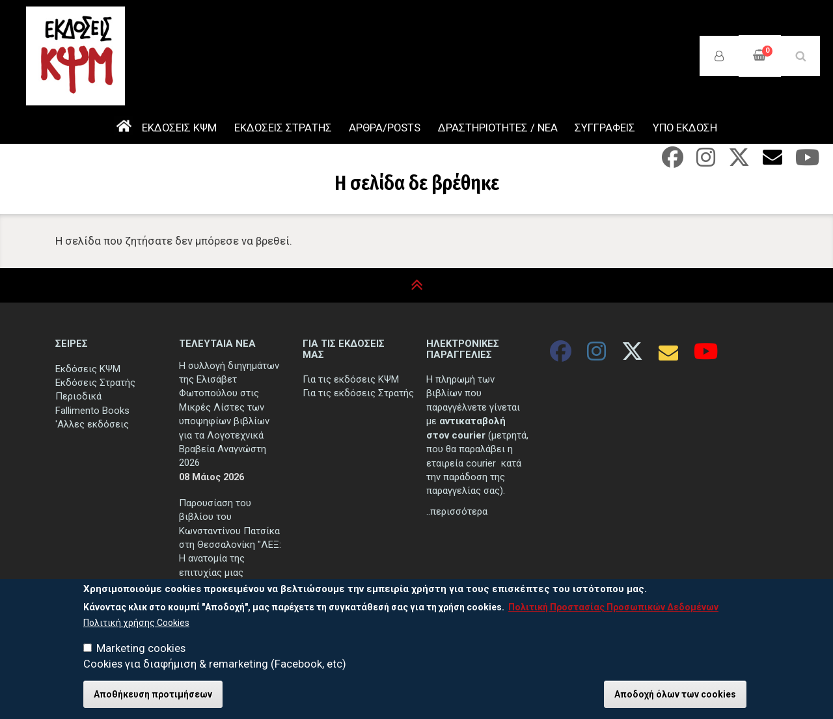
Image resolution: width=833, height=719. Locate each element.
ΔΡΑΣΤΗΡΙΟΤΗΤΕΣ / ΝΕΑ (498, 128)
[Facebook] (672, 162)
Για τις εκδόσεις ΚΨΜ (351, 379)
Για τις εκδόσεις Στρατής (358, 393)
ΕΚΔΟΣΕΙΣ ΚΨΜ (179, 128)
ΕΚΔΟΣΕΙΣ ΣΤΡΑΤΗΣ (283, 128)
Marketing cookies (140, 651)
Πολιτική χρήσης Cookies (136, 624)
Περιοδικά (78, 396)
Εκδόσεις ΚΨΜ (87, 369)
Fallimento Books (92, 410)
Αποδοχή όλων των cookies (675, 697)
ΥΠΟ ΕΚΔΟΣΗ (685, 128)
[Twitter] (739, 162)
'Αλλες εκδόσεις (92, 424)
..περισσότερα (456, 511)
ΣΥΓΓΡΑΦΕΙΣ (605, 128)
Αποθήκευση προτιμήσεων (153, 697)
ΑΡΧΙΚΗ (123, 128)
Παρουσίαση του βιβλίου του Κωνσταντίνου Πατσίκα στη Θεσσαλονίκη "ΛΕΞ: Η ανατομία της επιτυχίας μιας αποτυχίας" (230, 545)
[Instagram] (705, 162)
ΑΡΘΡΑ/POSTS (384, 128)
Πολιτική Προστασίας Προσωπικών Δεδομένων (613, 609)
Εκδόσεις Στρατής (95, 382)
